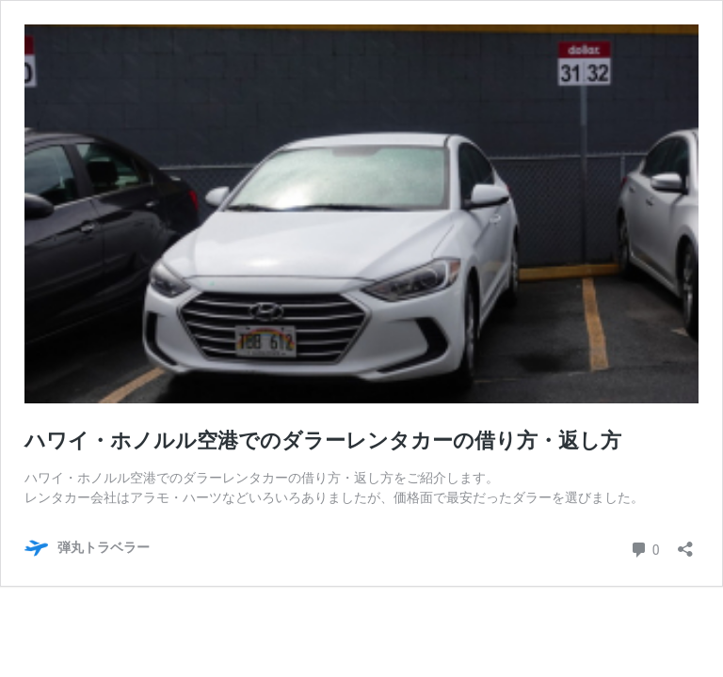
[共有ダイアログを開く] (685, 543)
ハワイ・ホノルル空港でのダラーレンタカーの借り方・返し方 (322, 440)
